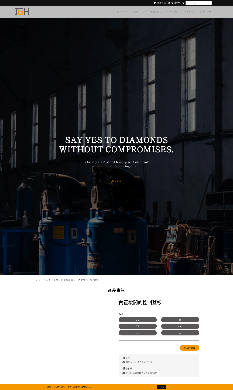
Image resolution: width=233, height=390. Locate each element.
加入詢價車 (189, 347)
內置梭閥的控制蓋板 (89, 279)
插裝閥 (59, 279)
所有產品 (48, 279)
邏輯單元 (71, 279)
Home (37, 279)
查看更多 (116, 180)
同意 (162, 387)
